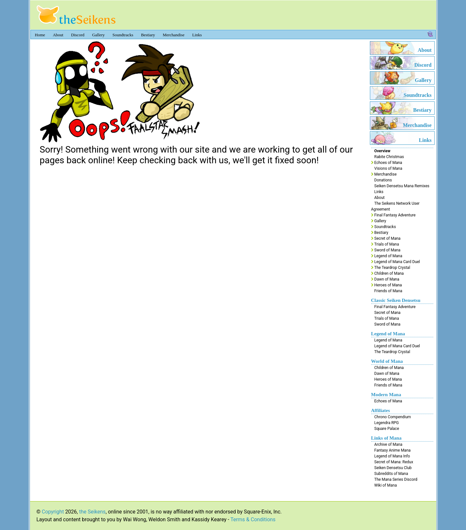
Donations (383, 180)
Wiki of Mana (385, 485)
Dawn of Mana (386, 279)
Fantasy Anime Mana (392, 450)
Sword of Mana (387, 250)
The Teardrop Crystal (392, 267)
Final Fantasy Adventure (395, 215)
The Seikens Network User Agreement (395, 206)
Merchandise (173, 34)
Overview (382, 151)
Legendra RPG (386, 423)
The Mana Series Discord (395, 479)
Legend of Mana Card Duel (397, 261)
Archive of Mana (388, 444)
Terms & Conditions (253, 519)
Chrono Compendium (392, 417)
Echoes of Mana (388, 162)
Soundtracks (123, 34)
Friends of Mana (388, 291)
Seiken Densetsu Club (393, 468)
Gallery (98, 34)
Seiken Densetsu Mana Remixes (401, 186)
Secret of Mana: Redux (393, 462)
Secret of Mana (387, 238)
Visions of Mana (388, 168)
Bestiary (148, 34)
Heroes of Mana (388, 285)
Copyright (53, 512)
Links (197, 34)
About (58, 34)
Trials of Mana (386, 244)
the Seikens (92, 512)
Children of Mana (389, 273)
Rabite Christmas (389, 157)
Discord (77, 34)
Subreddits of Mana (391, 473)
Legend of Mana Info (392, 456)
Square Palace (386, 428)
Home (40, 34)
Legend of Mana (388, 256)
